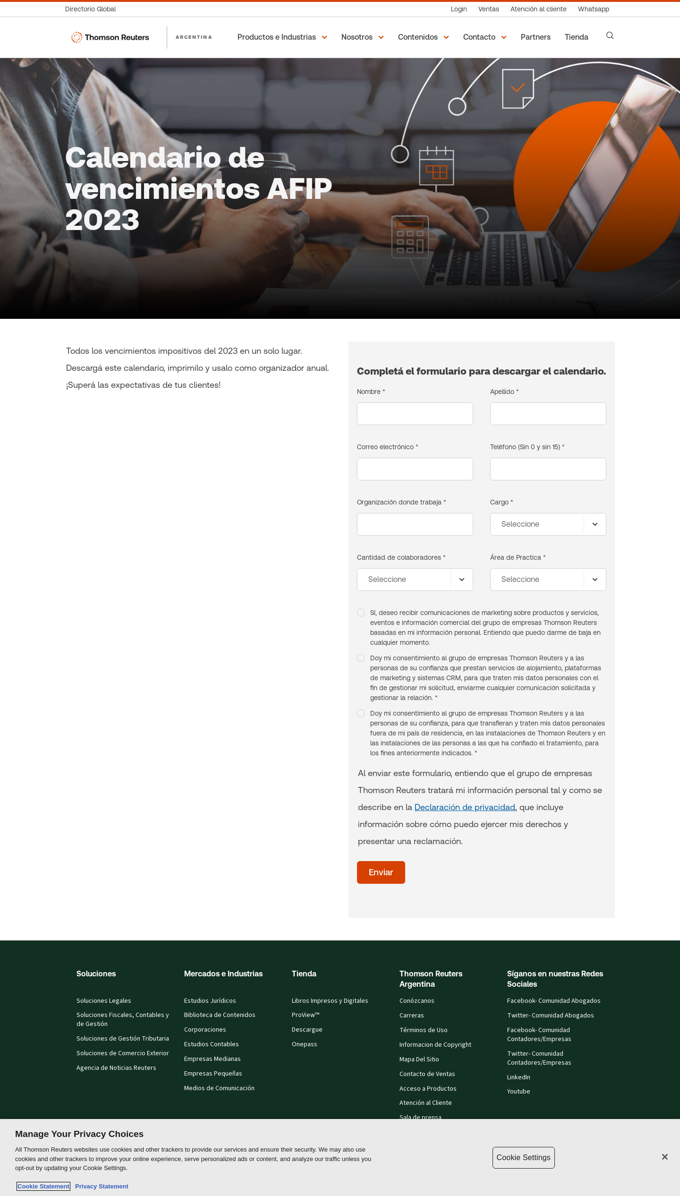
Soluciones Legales (103, 1001)
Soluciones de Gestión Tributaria (122, 1038)
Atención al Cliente (426, 1103)
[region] (340, 1157)
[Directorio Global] (93, 9)
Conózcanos (417, 1001)
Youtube (518, 1091)
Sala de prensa (421, 1117)
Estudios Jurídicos (210, 1001)
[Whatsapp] (593, 9)
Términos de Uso (424, 1030)
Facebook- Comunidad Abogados (554, 1001)
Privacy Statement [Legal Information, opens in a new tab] (100, 1186)
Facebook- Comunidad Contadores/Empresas (539, 1034)
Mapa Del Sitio (419, 1059)
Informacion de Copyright (435, 1045)
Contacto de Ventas (427, 1074)
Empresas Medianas (212, 1059)
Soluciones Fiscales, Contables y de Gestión (122, 1019)
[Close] (664, 1156)
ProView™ (305, 1015)
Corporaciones (205, 1029)
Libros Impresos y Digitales (330, 1001)
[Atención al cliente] (538, 9)
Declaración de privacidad (465, 807)
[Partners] (537, 37)
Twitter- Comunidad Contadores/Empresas (539, 1058)
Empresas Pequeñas (213, 1073)
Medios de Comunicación (219, 1088)
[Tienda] (578, 37)
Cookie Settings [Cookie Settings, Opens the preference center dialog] (524, 1157)
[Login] (459, 9)
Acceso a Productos (428, 1089)
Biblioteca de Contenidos (219, 1015)
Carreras (412, 1015)
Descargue (307, 1029)
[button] (284, 37)
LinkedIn (518, 1077)
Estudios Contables (211, 1044)
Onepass (304, 1044)
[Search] (610, 35)
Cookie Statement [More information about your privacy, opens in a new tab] (43, 1186)
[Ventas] (489, 9)
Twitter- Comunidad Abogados (550, 1015)
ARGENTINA (194, 37)
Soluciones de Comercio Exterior (122, 1053)
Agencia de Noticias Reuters (116, 1068)
